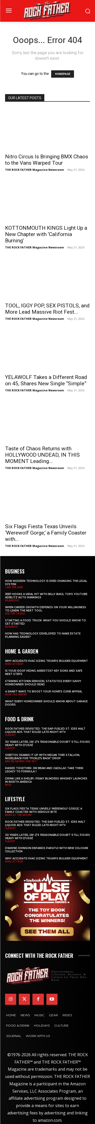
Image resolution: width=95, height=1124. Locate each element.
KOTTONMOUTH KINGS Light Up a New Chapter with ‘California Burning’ (46, 234)
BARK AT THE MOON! (18, 815)
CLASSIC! (10, 735)
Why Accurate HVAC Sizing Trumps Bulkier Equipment (46, 661)
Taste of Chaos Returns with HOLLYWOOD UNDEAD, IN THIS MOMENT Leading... (42, 455)
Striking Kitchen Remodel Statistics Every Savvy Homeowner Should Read (43, 683)
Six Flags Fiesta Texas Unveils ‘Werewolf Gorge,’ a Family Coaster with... (45, 532)
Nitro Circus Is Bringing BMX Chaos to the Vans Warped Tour (46, 160)
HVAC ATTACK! (14, 664)
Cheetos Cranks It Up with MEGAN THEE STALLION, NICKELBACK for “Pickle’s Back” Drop (42, 756)
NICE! (8, 784)
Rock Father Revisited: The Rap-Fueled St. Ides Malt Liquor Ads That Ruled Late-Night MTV (45, 730)
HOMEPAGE (62, 74)
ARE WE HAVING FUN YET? (21, 761)
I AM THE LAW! (14, 587)
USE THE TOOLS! (15, 613)
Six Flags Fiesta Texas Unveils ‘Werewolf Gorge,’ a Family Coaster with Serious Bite (43, 810)
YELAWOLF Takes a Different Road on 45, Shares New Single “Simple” (46, 380)
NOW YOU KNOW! (16, 694)
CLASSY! (10, 748)
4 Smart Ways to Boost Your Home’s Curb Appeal (43, 691)
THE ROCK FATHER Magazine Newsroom (34, 170)
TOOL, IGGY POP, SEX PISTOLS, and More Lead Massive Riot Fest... (47, 309)
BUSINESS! (11, 626)
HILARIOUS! (12, 600)
